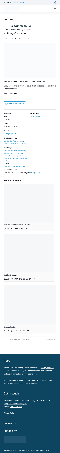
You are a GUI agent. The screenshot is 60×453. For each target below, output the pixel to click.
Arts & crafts (8, 141)
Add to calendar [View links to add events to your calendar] (15, 103)
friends (11, 156)
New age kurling (10, 327)
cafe (11, 151)
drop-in (6, 156)
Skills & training (9, 143)
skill (17, 158)
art (9, 151)
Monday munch (50, 340)
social (22, 158)
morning (12, 158)
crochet (16, 153)
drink (21, 153)
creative (10, 153)
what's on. (33, 383)
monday (6, 158)
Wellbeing (23, 143)
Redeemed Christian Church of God (17, 225)
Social (17, 143)
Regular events (18, 141)
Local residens (35, 116)
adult (5, 151)
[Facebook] (55, 2)
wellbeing (7, 161)
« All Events (9, 20)
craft (5, 153)
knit (16, 156)
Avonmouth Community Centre (14, 167)
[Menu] (55, 9)
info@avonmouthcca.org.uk (15, 404)
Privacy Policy (9, 413)
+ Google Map (35, 173)
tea (25, 158)
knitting (20, 156)
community (21, 151)
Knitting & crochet (10, 134)
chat (15, 151)
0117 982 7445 (17, 2)
